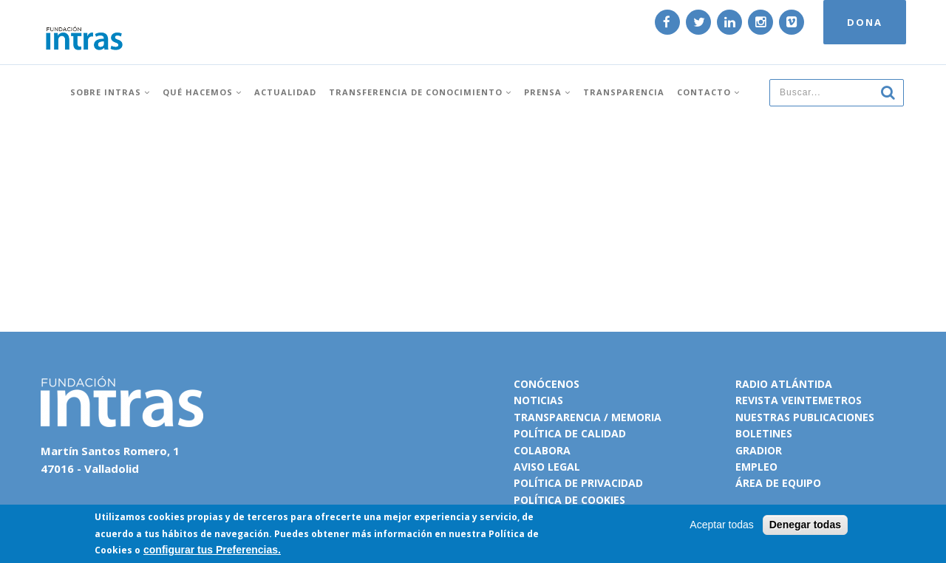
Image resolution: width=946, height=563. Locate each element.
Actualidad (285, 83)
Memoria (636, 417)
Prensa (547, 83)
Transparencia (623, 83)
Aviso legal (547, 467)
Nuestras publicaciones (804, 417)
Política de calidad (570, 433)
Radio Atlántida (783, 384)
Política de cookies (569, 500)
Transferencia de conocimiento (420, 83)
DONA (851, 28)
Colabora (542, 450)
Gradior (758, 450)
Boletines (763, 433)
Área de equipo (778, 483)
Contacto (708, 83)
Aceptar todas (721, 524)
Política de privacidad (578, 483)
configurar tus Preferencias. (212, 550)
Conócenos (546, 384)
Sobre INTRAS (110, 83)
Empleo (756, 467)
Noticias (538, 400)
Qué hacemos (202, 83)
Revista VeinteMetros (798, 400)
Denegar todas (805, 524)
